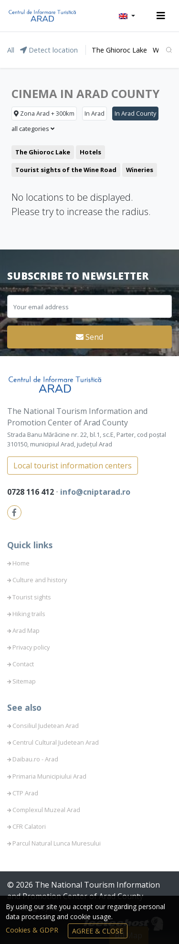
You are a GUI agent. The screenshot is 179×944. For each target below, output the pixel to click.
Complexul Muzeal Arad (46, 809)
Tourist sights (31, 597)
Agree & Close (97, 930)
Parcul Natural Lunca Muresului (56, 843)
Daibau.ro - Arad (35, 759)
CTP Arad (25, 793)
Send (89, 337)
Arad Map (26, 630)
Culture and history (39, 579)
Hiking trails (28, 613)
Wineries (139, 169)
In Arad (94, 113)
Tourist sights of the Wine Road (65, 169)
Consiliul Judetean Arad (45, 725)
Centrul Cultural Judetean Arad (55, 742)
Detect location (49, 49)
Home (21, 563)
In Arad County (135, 113)
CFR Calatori (29, 826)
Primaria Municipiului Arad (49, 776)
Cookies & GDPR (33, 929)
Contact (23, 664)
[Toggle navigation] (160, 16)
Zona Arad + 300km (44, 113)
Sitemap (24, 681)
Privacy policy (31, 647)
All (10, 49)
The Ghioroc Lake (119, 49)
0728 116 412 (31, 492)
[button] (127, 16)
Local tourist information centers (72, 465)
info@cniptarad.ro (95, 492)
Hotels (90, 152)
